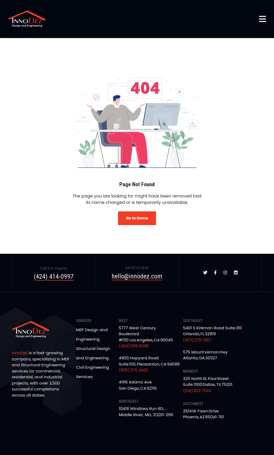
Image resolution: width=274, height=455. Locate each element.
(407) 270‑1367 (197, 340)
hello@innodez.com (137, 276)
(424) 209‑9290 (134, 346)
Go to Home (137, 218)
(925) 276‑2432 (133, 370)
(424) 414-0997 (54, 276)
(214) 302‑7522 (197, 390)
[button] (262, 19)
